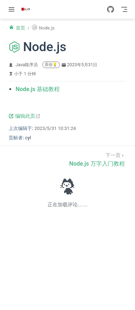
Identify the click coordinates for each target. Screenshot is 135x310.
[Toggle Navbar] (124, 9)
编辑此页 (25, 116)
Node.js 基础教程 (37, 89)
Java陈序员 (26, 64)
